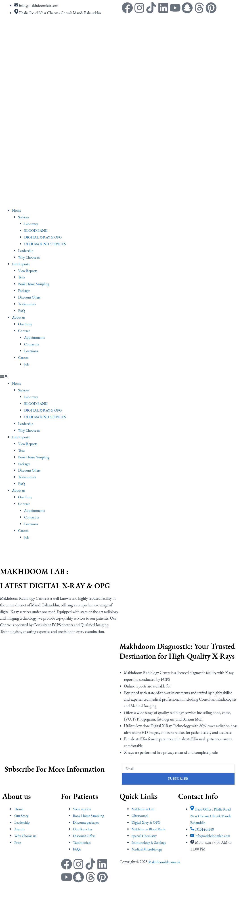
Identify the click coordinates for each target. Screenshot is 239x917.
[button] (119, 375)
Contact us (32, 342)
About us (19, 316)
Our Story (26, 323)
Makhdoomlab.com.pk (165, 859)
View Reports (28, 269)
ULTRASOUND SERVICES (47, 243)
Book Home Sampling (35, 283)
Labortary (32, 223)
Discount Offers (30, 296)
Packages (24, 289)
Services (24, 216)
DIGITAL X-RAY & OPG (45, 236)
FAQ (22, 309)
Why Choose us (30, 256)
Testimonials (28, 303)
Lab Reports (21, 263)
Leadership (26, 250)
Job (26, 362)
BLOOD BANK (37, 230)
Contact (24, 329)
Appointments (35, 336)
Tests (22, 276)
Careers (24, 356)
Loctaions (31, 349)
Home (17, 210)
